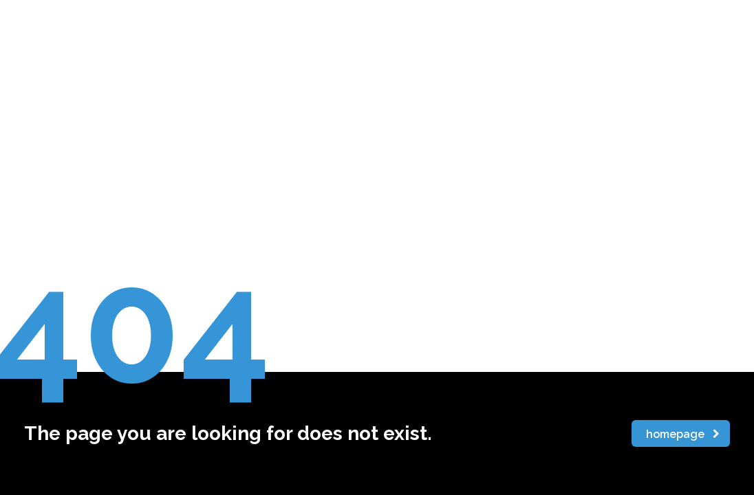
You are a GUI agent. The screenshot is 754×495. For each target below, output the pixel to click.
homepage (683, 434)
